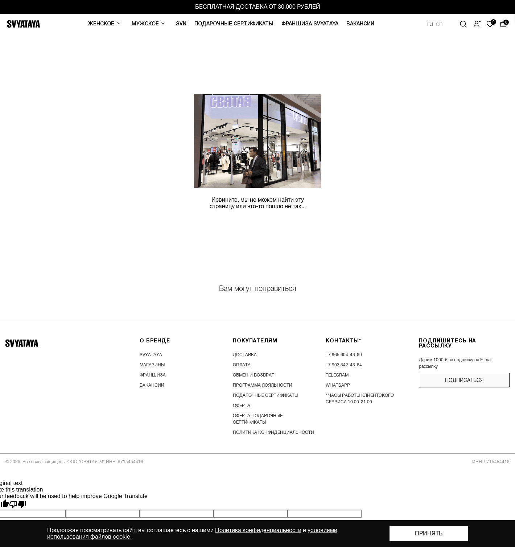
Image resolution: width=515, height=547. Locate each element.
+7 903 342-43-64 (344, 364)
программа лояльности (262, 385)
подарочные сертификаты (265, 395)
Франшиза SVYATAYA (309, 24)
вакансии (152, 385)
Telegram (337, 375)
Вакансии (360, 24)
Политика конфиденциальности (258, 530)
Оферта (241, 405)
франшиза (153, 375)
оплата (242, 364)
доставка (245, 354)
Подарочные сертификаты (233, 24)
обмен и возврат (253, 375)
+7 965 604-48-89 (344, 354)
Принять (428, 533)
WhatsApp (338, 385)
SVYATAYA (151, 354)
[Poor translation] (17, 504)
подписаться (464, 380)
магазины (152, 364)
